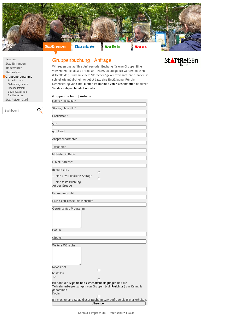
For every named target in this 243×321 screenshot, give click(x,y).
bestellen (99, 272)
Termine (10, 59)
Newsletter (59, 267)
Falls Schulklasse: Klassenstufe (72, 201)
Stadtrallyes (13, 72)
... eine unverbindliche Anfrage (99, 174)
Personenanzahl (63, 193)
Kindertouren (13, 68)
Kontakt (83, 313)
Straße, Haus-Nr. (64, 108)
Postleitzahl (60, 116)
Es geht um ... (61, 169)
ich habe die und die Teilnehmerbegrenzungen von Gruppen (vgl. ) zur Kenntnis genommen (99, 285)
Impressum (98, 313)
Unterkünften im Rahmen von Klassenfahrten (105, 84)
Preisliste (117, 286)
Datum (56, 230)
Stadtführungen (55, 46)
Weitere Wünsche (63, 245)
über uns (141, 46)
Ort (54, 123)
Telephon (59, 146)
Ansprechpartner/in (64, 139)
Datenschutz (117, 313)
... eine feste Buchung (99, 180)
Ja (54, 276)
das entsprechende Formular (76, 88)
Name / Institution (64, 100)
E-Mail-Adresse (62, 162)
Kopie (56, 293)
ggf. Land (58, 131)
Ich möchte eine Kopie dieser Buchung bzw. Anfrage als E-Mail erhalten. (99, 298)
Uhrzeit (57, 237)
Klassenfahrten (85, 46)
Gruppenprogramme (18, 76)
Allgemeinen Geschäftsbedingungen (92, 283)
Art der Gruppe (62, 185)
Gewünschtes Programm (68, 208)
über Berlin (112, 46)
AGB (131, 313)
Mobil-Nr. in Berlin (64, 154)
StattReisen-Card (16, 99)
